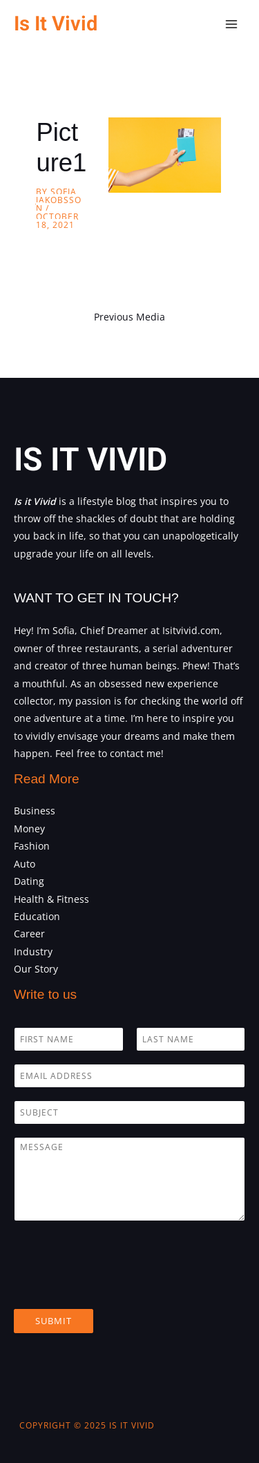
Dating (29, 881)
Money (29, 828)
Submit (53, 1320)
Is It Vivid (55, 24)
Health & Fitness (51, 899)
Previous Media (129, 316)
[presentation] (119, 1286)
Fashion (32, 845)
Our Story (36, 968)
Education (37, 916)
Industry (33, 951)
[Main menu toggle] (232, 24)
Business (34, 810)
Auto (24, 863)
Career (29, 933)
